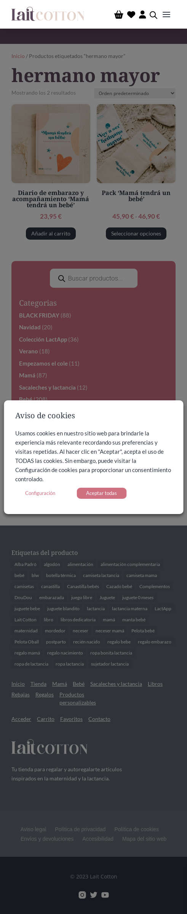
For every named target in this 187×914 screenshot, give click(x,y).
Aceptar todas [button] (101, 493)
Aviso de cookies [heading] (45, 416)
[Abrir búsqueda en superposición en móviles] (153, 14)
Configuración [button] (40, 493)
